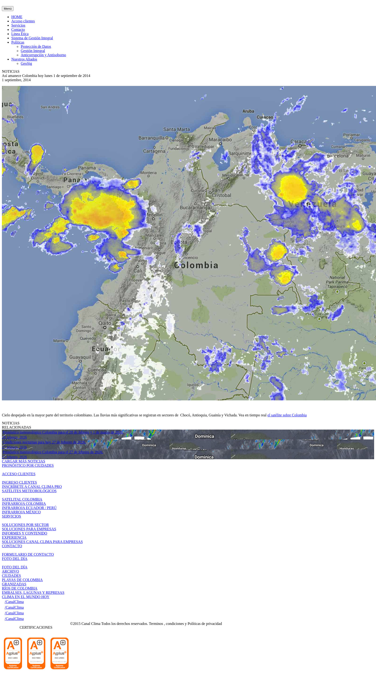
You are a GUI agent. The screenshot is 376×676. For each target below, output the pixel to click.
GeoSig (26, 63)
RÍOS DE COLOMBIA (19, 588)
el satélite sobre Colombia (287, 415)
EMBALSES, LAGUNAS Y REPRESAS (33, 593)
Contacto (18, 30)
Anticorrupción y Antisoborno (43, 55)
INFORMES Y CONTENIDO (24, 533)
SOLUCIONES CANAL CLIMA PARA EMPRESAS (42, 542)
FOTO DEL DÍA (14, 567)
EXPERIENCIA (14, 537)
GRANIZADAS (14, 584)
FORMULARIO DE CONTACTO (28, 554)
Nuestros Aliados (24, 59)
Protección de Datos (36, 46)
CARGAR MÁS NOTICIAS (23, 461)
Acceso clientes (23, 21)
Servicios (18, 25)
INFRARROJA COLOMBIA (24, 504)
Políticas (17, 42)
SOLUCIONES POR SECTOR (25, 525)
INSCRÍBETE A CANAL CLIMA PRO (32, 487)
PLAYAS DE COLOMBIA (22, 580)
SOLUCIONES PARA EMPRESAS (29, 529)
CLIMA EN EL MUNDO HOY (25, 597)
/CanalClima (14, 602)
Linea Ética (19, 34)
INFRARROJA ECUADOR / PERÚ (29, 508)
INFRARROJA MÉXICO (21, 512)
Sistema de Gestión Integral (32, 38)
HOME (16, 17)
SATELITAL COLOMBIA (22, 499)
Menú (8, 8)
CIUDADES (11, 576)
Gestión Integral (33, 51)
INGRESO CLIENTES (19, 482)
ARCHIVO (10, 571)
